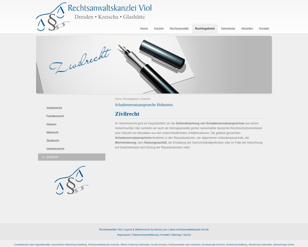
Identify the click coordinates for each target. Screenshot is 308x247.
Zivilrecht (52, 157)
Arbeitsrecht (54, 108)
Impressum (123, 234)
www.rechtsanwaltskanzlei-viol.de (189, 229)
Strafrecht (52, 140)
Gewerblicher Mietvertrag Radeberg (69, 244)
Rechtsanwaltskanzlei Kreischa (103, 244)
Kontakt (164, 234)
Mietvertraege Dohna (283, 244)
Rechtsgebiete (131, 99)
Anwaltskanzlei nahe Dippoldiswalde (32, 244)
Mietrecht (52, 132)
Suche (187, 234)
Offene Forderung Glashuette (134, 244)
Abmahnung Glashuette (260, 244)
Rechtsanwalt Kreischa (213, 244)
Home (118, 99)
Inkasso (51, 124)
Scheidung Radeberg (236, 244)
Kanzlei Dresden (159, 244)
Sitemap (176, 234)
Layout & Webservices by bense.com (145, 229)
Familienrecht (55, 116)
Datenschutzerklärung (145, 234)
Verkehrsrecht (55, 149)
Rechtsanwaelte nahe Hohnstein (184, 244)
